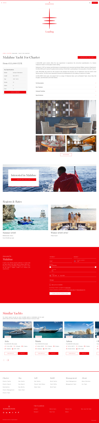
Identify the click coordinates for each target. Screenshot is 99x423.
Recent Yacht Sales (39, 384)
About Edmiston (86, 381)
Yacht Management (71, 381)
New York (52, 411)
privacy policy (68, 287)
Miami (67, 411)
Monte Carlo (53, 409)
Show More (66, 154)
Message (52, 280)
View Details (10, 353)
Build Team (53, 387)
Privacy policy (93, 420)
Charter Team (6, 392)
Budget (51, 264)
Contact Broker (15, 92)
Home (4, 53)
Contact (95, 2)
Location (54, 269)
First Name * (52, 256)
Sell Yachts (37, 381)
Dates (53, 274)
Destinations (6, 387)
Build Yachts (53, 381)
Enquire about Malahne (87, 57)
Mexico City (68, 409)
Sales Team (22, 389)
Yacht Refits (53, 384)
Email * (51, 261)
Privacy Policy (72, 289)
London (36, 409)
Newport (36, 411)
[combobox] (75, 261)
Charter (9, 53)
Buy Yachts (22, 381)
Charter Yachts (7, 381)
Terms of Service (80, 289)
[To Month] (62, 275)
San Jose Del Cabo (86, 409)
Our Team (84, 384)
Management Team (71, 384)
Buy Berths (22, 387)
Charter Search (7, 384)
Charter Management (8, 389)
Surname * (76, 256)
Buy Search (22, 384)
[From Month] (54, 275)
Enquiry (23, 353)
